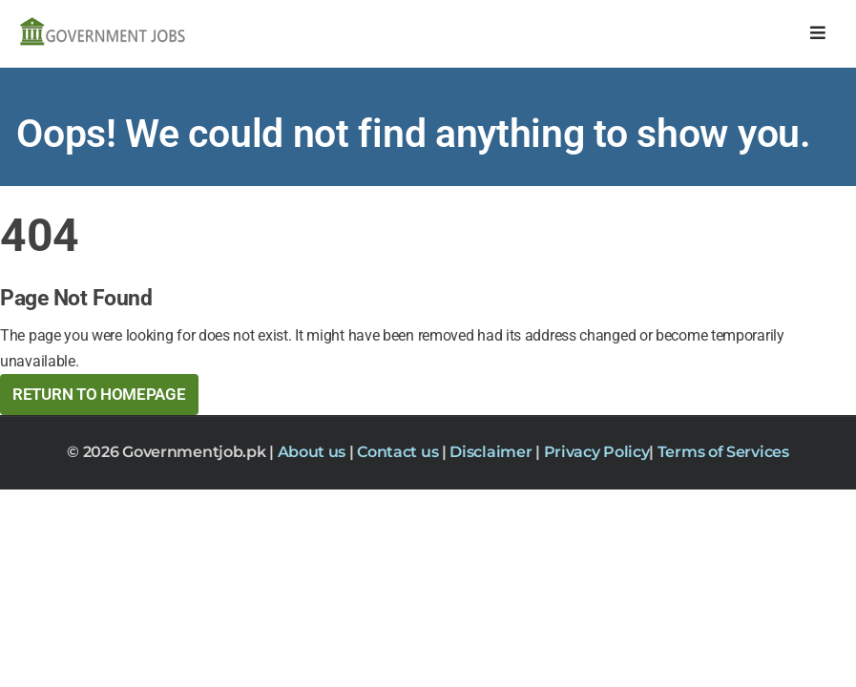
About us (313, 452)
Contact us (399, 452)
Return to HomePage (99, 394)
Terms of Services (723, 452)
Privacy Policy (597, 452)
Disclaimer (492, 452)
